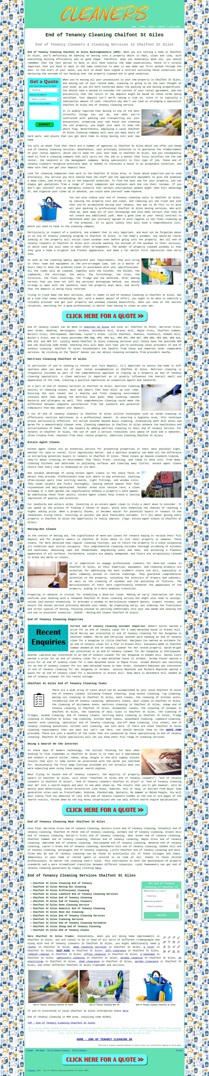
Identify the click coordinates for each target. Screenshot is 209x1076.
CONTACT (162, 27)
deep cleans (114, 719)
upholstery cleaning (71, 958)
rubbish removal (38, 954)
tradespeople (145, 940)
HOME (134, 27)
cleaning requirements (43, 730)
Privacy (179, 1050)
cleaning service (122, 598)
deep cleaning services (89, 947)
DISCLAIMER (174, 27)
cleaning (90, 543)
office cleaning (95, 954)
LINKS (142, 27)
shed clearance (89, 961)
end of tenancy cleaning (66, 853)
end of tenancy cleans (83, 715)
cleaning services (119, 341)
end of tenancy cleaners (62, 943)
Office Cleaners (79, 1050)
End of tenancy (38, 327)
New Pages (40, 1050)
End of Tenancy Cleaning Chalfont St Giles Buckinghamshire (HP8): (75, 52)
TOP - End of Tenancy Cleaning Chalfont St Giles (61, 1023)
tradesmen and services (108, 965)
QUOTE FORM (173, 730)
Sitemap (29, 1050)
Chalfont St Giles (96, 327)
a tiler (149, 947)
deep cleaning (117, 397)
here (98, 868)
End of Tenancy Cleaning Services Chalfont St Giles (82, 876)
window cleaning (131, 958)
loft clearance (115, 950)
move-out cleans (165, 563)
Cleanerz (32, 1071)
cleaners (72, 414)
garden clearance (146, 961)
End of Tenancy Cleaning (58, 1050)
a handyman (147, 954)
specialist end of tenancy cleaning (88, 722)
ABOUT (151, 27)
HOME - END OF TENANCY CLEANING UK (104, 1039)
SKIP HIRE (63, 950)
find (38, 828)
